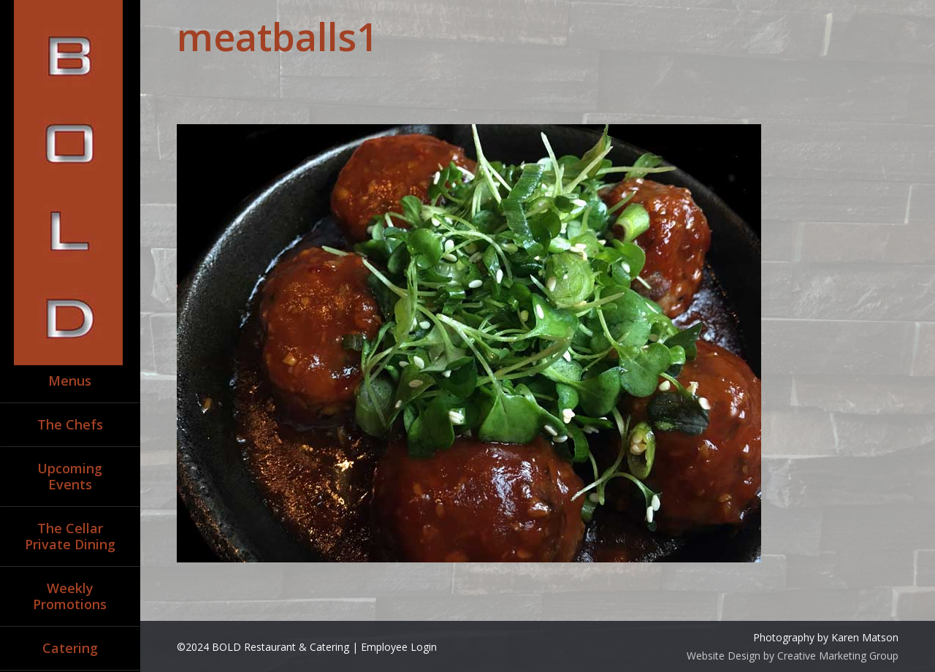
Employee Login (399, 647)
